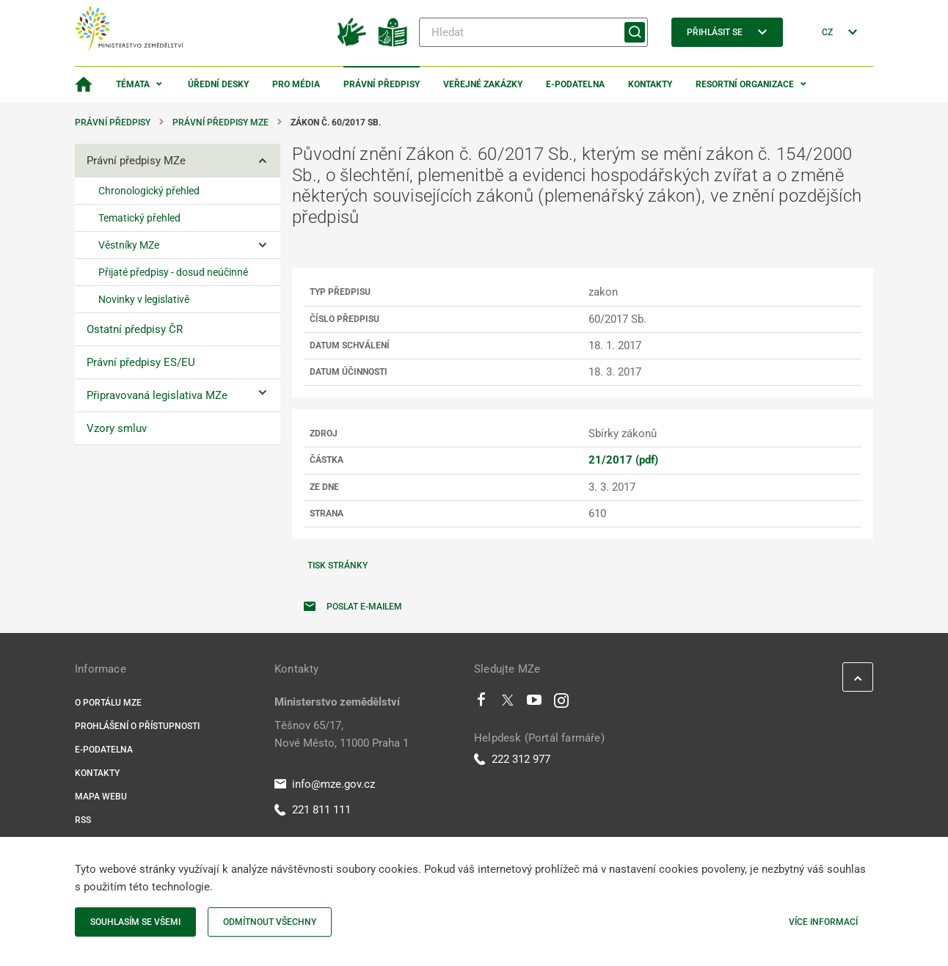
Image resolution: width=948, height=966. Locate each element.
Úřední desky (218, 84)
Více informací (823, 922)
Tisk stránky (337, 565)
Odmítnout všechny (269, 922)
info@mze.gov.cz (324, 784)
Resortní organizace (745, 84)
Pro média (296, 84)
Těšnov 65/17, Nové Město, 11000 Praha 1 (341, 734)
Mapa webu (101, 796)
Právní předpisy (381, 84)
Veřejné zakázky (482, 84)
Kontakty (650, 84)
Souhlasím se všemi (135, 922)
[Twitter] (507, 703)
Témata (133, 84)
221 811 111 (312, 809)
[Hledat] (533, 32)
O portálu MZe (108, 703)
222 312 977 (512, 759)
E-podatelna (575, 84)
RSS (83, 820)
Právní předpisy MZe (220, 122)
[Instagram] (561, 703)
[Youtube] (534, 703)
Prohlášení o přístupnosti (137, 726)
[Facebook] (481, 703)
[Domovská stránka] (83, 84)
